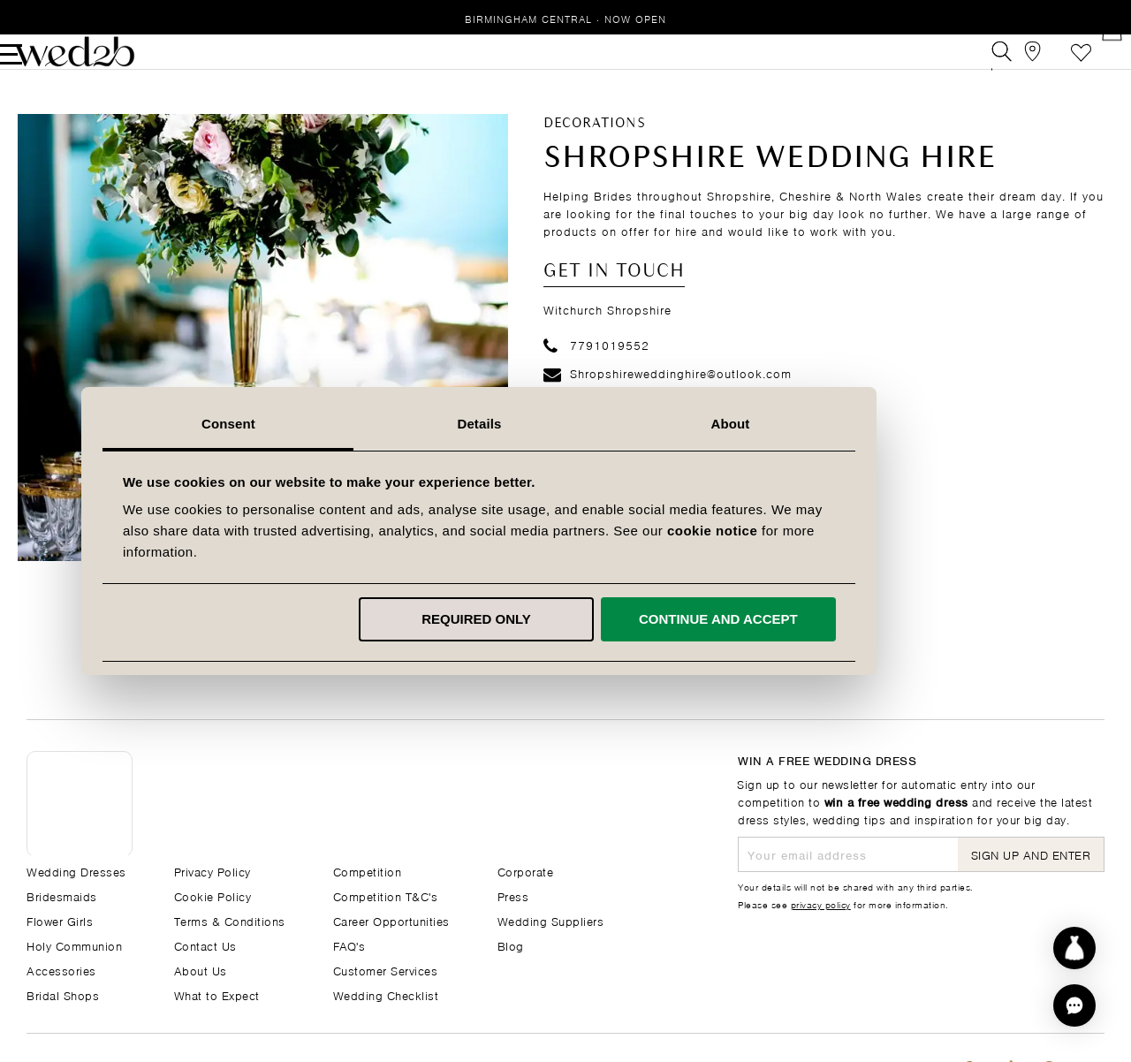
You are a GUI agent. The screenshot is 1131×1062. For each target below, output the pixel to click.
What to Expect (217, 994)
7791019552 (596, 371)
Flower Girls (60, 920)
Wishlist (1054, 65)
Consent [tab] (315, 423)
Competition (367, 870)
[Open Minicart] (1094, 65)
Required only (563, 618)
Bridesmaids (62, 895)
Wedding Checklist (386, 994)
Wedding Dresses (76, 870)
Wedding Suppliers (550, 920)
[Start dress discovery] (1074, 948)
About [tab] (816, 423)
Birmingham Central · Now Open (565, 18)
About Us (200, 969)
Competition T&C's (385, 895)
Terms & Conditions (229, 920)
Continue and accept (804, 618)
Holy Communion (74, 944)
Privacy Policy (212, 870)
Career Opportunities (391, 920)
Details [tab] (565, 423)
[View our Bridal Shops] (1015, 65)
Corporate (525, 870)
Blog (510, 944)
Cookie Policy (213, 895)
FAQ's (349, 944)
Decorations (594, 150)
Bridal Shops (63, 994)
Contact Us (205, 944)
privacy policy (821, 904)
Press (513, 895)
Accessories (61, 969)
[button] (1074, 1005)
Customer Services (385, 969)
